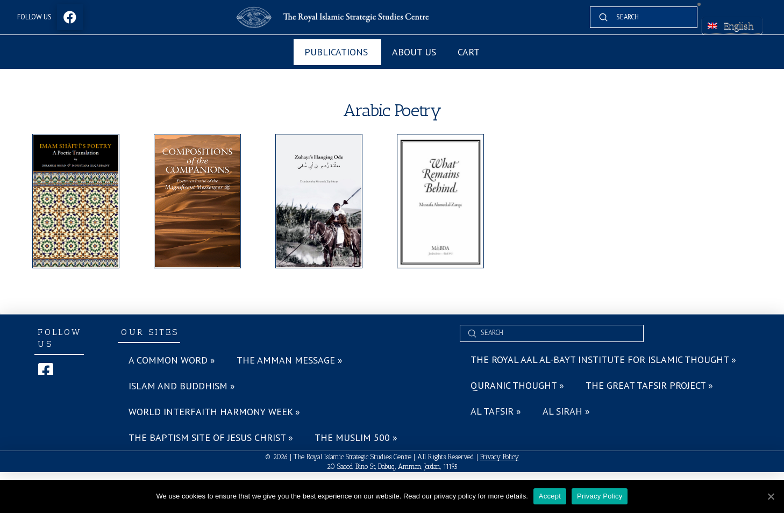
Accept (550, 496)
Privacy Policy (499, 457)
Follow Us (34, 17)
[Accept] (770, 496)
